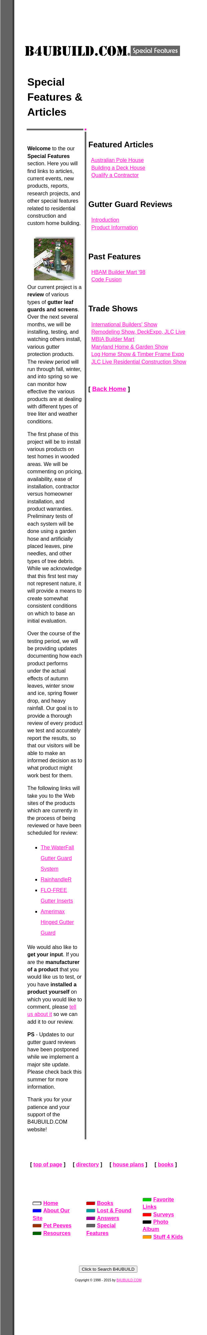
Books (99, 1203)
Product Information (114, 227)
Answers (102, 1218)
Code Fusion (106, 279)
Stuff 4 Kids (163, 1237)
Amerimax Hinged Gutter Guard (57, 922)
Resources (52, 1233)
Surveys (158, 1214)
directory (87, 1164)
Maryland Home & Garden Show (129, 347)
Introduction (105, 220)
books (166, 1164)
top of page (47, 1164)
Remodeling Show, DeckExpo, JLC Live (138, 332)
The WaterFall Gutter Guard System (57, 858)
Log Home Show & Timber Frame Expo (137, 354)
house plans (128, 1164)
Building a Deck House (118, 168)
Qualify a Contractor (115, 175)
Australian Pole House (117, 160)
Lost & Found (108, 1210)
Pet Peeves (52, 1225)
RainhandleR (56, 879)
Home (45, 1203)
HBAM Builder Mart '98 (118, 272)
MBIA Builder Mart (112, 339)
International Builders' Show (124, 324)
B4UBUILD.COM (129, 1280)
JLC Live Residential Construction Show (138, 362)
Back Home (109, 388)
